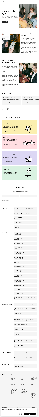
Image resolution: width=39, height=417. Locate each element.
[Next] (7, 108)
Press (22, 378)
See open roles (5, 21)
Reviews (12, 393)
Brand (22, 380)
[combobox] (28, 196)
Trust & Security (33, 397)
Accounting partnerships (34, 378)
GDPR (31, 392)
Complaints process (33, 394)
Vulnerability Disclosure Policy (34, 399)
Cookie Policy (25, 409)
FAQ (12, 388)
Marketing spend (23, 392)
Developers (12, 394)
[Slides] (19, 100)
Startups (22, 385)
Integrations (13, 378)
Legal (22, 379)
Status (12, 379)
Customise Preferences (20, 414)
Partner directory (33, 379)
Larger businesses (23, 388)
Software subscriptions (24, 391)
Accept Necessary (33, 413)
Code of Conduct (33, 400)
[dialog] (19, 412)
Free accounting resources (13, 392)
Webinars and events (14, 389)
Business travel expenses (23, 390)
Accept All (27, 413)
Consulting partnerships (34, 377)
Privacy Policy (21, 409)
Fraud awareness (33, 393)
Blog (12, 385)
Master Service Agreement (33, 386)
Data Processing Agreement (33, 388)
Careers (22, 377)
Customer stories (13, 390)
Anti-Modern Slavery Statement (33, 396)
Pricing (12, 377)
